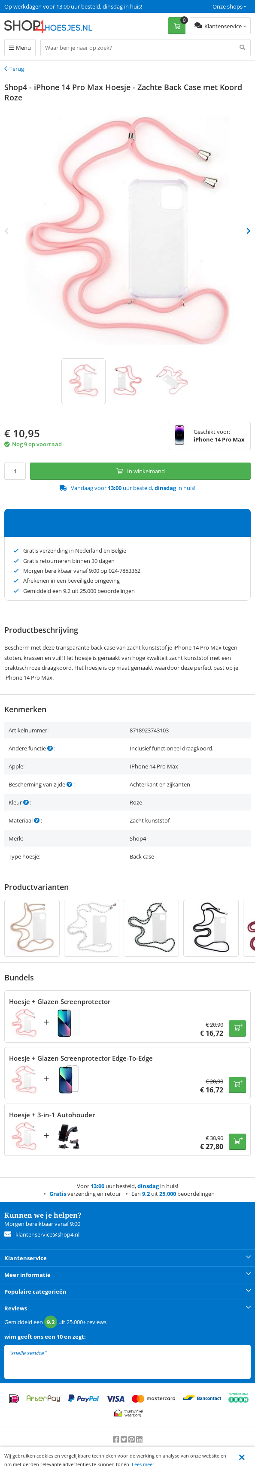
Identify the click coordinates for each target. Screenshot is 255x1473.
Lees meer (143, 1464)
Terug (16, 69)
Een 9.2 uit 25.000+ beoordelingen (47, 6)
